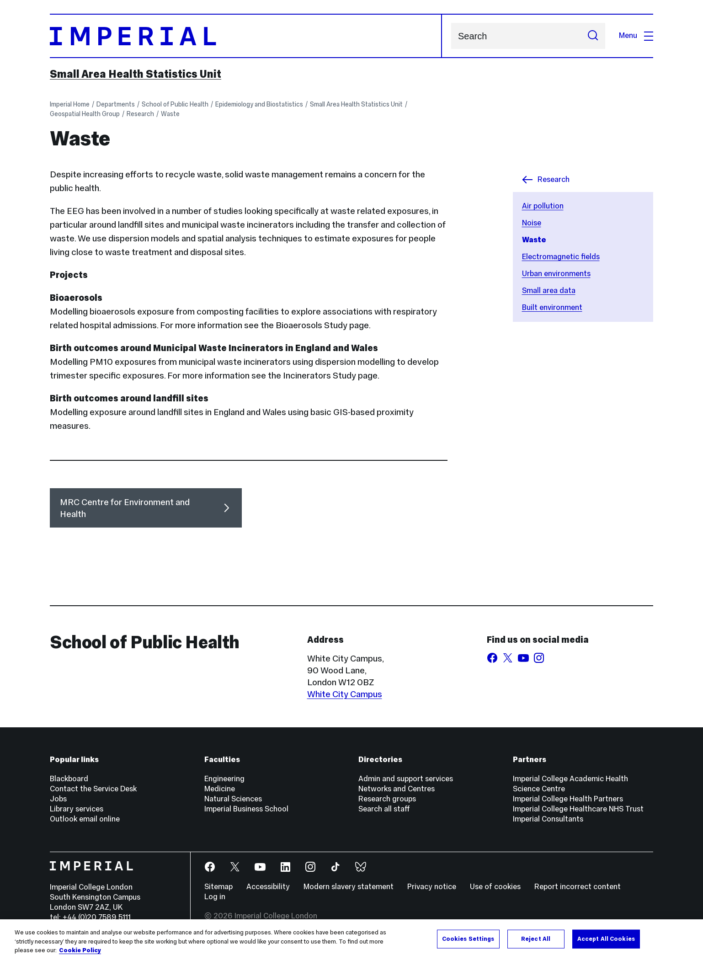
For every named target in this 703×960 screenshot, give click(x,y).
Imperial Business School (246, 809)
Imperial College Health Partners (568, 799)
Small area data (548, 290)
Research (140, 114)
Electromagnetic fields (561, 256)
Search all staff (384, 809)
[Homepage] (246, 36)
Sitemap (218, 886)
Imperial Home (70, 104)
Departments (115, 104)
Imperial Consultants (548, 819)
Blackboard (69, 779)
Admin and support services (405, 779)
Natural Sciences (233, 799)
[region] (351, 939)
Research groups (387, 799)
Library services (76, 809)
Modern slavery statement (349, 886)
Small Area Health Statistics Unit (135, 74)
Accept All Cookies (606, 938)
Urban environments (556, 273)
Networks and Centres (396, 789)
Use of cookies (495, 886)
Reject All (535, 938)
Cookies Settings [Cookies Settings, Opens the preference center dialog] (468, 938)
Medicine (219, 789)
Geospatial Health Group (85, 114)
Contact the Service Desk (93, 789)
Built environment (552, 307)
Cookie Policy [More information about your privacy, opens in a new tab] (80, 950)
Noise (531, 223)
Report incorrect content (577, 886)
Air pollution (543, 206)
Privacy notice (431, 886)
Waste (170, 114)
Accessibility (268, 886)
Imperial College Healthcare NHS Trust (578, 809)
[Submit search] (593, 36)
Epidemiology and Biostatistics (259, 104)
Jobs (58, 799)
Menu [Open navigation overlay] (636, 35)
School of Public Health (175, 104)
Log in (214, 896)
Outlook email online (85, 819)
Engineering (224, 779)
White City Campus (344, 693)
